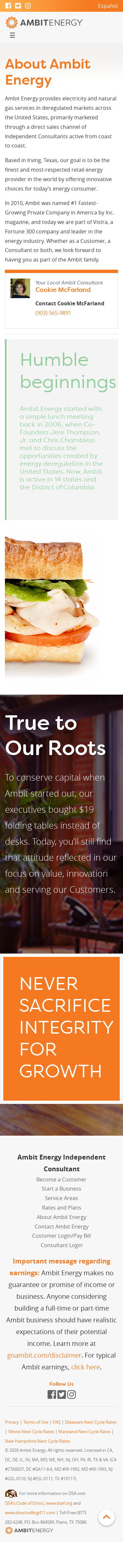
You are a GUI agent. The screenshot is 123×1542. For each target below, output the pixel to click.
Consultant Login (62, 1245)
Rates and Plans (61, 1207)
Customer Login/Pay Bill (61, 1235)
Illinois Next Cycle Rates (31, 1431)
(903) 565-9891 (53, 312)
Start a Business (61, 1188)
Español (108, 5)
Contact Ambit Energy (62, 1226)
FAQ (56, 1422)
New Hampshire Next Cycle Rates (37, 1441)
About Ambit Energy (61, 1217)
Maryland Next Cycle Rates (84, 1431)
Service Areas (61, 1198)
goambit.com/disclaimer (44, 1355)
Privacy (12, 1422)
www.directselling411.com (30, 1513)
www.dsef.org (59, 1503)
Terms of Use (35, 1422)
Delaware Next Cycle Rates (90, 1422)
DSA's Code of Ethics (24, 1503)
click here (85, 1367)
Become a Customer (61, 1179)
